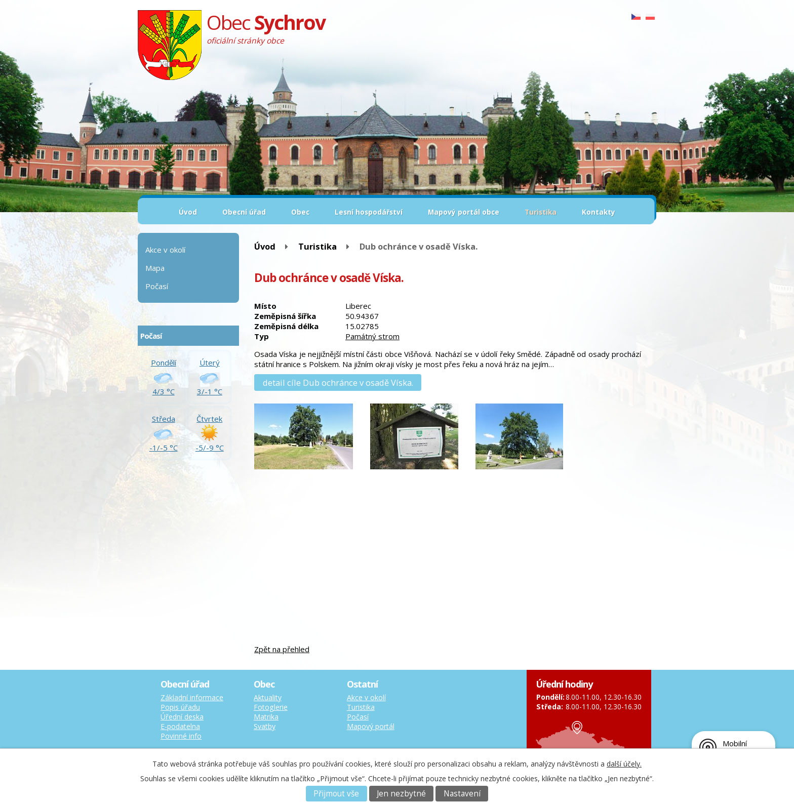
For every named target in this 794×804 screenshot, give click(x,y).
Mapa (155, 268)
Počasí (156, 286)
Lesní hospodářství (369, 212)
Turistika (541, 212)
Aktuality (268, 697)
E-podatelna (180, 726)
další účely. (624, 764)
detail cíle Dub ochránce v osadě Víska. (338, 382)
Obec (300, 212)
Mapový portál (370, 726)
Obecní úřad (244, 212)
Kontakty (598, 212)
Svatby (264, 726)
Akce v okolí (165, 250)
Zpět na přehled (281, 649)
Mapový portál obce (463, 212)
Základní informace (192, 697)
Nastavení (462, 793)
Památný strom (372, 336)
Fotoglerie (271, 707)
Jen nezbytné (401, 793)
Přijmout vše (336, 793)
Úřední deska (182, 716)
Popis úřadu (180, 707)
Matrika (266, 716)
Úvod (188, 212)
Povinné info (181, 736)
